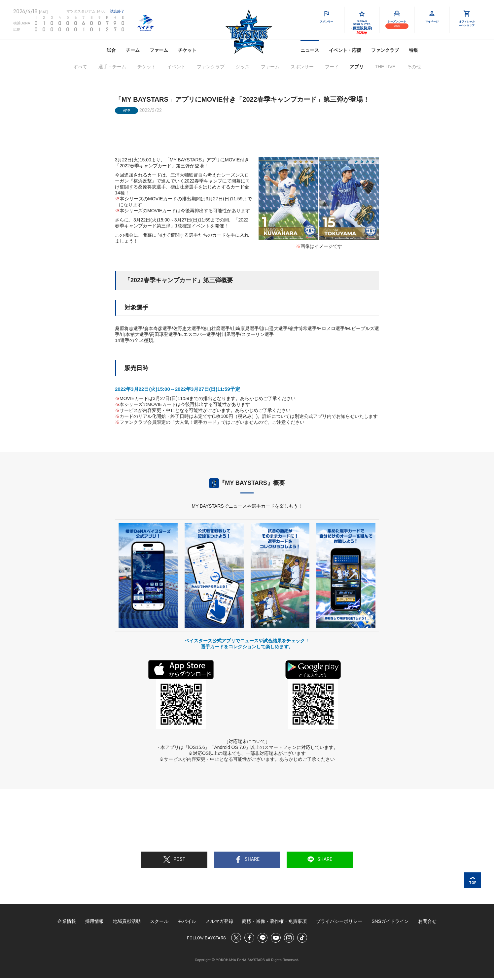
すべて (80, 66)
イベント (176, 66)
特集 (413, 50)
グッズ (243, 66)
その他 (414, 66)
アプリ (357, 66)
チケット (187, 50)
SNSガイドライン (390, 921)
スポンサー (302, 66)
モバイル (187, 921)
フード (332, 66)
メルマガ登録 (219, 921)
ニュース (309, 50)
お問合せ (427, 921)
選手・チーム (112, 66)
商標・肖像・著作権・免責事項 (274, 921)
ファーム (159, 50)
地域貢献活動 (127, 921)
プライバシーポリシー (339, 921)
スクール (159, 921)
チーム (133, 50)
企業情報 (66, 921)
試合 (111, 50)
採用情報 (94, 921)
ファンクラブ (385, 50)
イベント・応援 (345, 50)
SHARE (247, 859)
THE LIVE (385, 66)
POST (174, 859)
